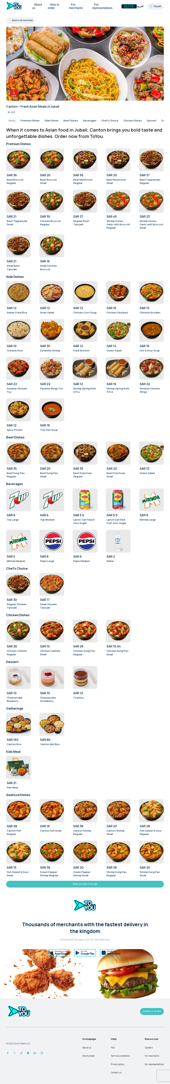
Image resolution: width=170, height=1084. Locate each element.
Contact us (116, 1072)
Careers (149, 1047)
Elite (129, 6)
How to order (53, 6)
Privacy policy (117, 1064)
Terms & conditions (120, 1055)
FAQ (113, 1047)
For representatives (102, 6)
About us (37, 6)
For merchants (76, 6)
